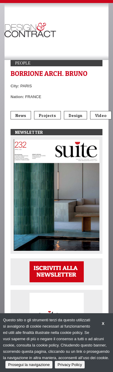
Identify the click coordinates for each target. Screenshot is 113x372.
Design (75, 115)
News (20, 115)
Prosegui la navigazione (29, 364)
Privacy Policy (70, 364)
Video (101, 115)
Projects (47, 115)
